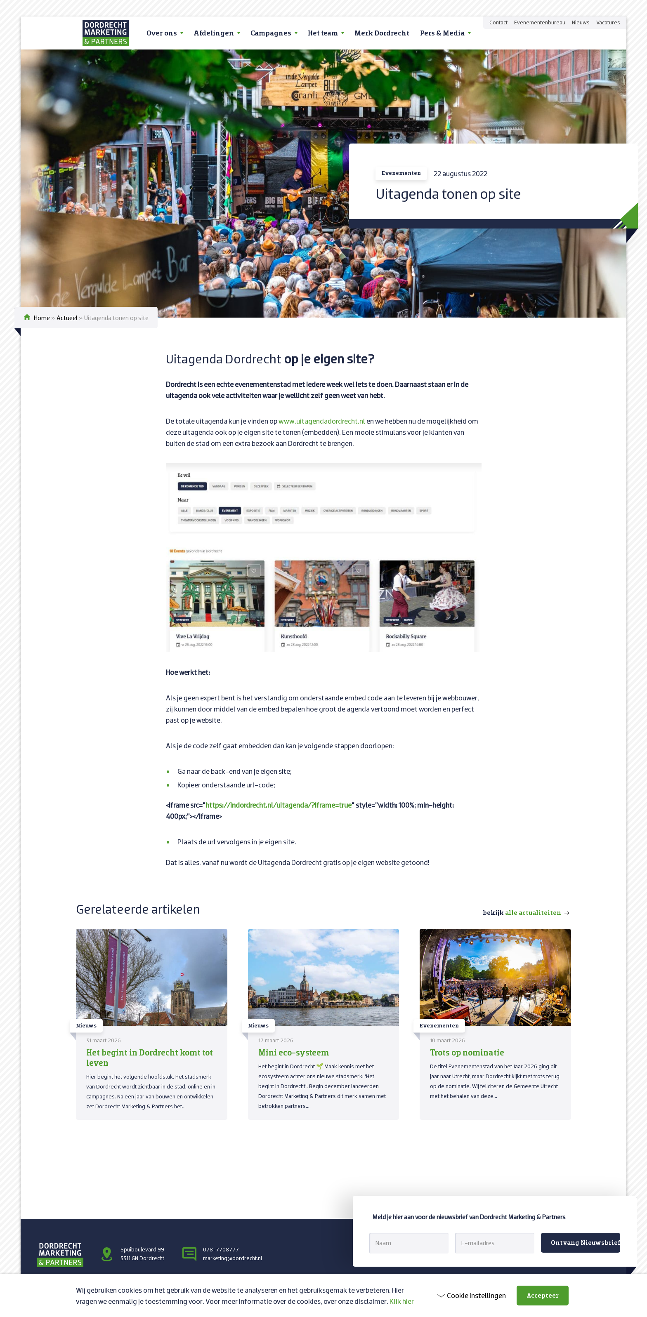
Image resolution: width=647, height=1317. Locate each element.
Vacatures (608, 22)
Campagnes (270, 33)
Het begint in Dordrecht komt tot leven (149, 1057)
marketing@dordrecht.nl (232, 1258)
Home (42, 317)
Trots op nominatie (467, 1052)
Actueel (67, 317)
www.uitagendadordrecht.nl (322, 421)
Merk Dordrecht (381, 33)
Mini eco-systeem (293, 1052)
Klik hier (402, 1301)
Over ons (161, 33)
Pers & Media (442, 33)
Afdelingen (214, 33)
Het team (323, 33)
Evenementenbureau (539, 22)
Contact (498, 22)
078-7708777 (221, 1249)
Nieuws (581, 22)
